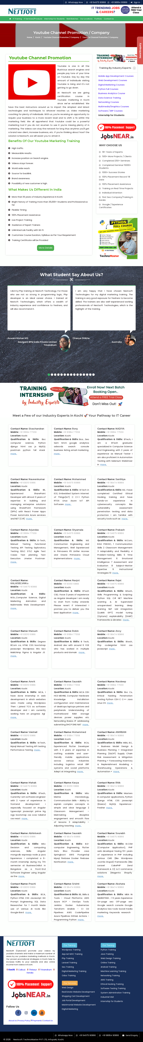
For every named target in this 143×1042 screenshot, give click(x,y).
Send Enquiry (132, 1035)
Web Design (67, 987)
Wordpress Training (71, 949)
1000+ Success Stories (112, 172)
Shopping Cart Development (76, 996)
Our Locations (86, 19)
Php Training (68, 958)
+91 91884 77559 (27, 432)
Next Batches (72, 19)
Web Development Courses (112, 80)
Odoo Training (69, 975)
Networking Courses (108, 102)
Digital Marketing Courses (111, 84)
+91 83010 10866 (27, 482)
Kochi (11, 969)
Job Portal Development (73, 1000)
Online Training (108, 962)
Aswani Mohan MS (17, 338)
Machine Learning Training (113, 971)
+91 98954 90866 (119, 2)
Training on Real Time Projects (116, 188)
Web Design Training (111, 958)
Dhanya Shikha (81, 338)
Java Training (107, 954)
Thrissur (33, 969)
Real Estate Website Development (78, 991)
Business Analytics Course (111, 93)
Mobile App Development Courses (116, 76)
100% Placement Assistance (115, 184)
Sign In (137, 2)
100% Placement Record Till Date (114, 178)
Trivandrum (46, 969)
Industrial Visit (107, 997)
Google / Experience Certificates (111, 206)
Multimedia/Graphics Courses (113, 106)
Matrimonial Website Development (79, 1004)
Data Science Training (109, 97)
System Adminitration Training (115, 992)
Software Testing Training (113, 988)
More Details (45, 247)
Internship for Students (54, 19)
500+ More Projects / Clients (115, 156)
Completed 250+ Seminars (114, 160)
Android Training (108, 967)
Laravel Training (69, 962)
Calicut (22, 969)
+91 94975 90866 (97, 2)
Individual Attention (110, 192)
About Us (13, 1020)
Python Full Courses (108, 89)
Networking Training (110, 975)
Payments (36, 1020)
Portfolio (98, 19)
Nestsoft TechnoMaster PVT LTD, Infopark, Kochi (38, 1039)
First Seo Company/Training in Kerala (116, 198)
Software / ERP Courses (110, 110)
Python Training (108, 949)
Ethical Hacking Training (112, 984)
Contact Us (109, 19)
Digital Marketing (70, 1009)
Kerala (30, 972)
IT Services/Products (33, 19)
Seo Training (68, 967)
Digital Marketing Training (74, 971)
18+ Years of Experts (111, 151)
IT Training (17, 19)
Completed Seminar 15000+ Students (115, 166)
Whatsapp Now (75, 2)
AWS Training (107, 979)
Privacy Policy (24, 1020)
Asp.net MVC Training (72, 954)
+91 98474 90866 (115, 482)
